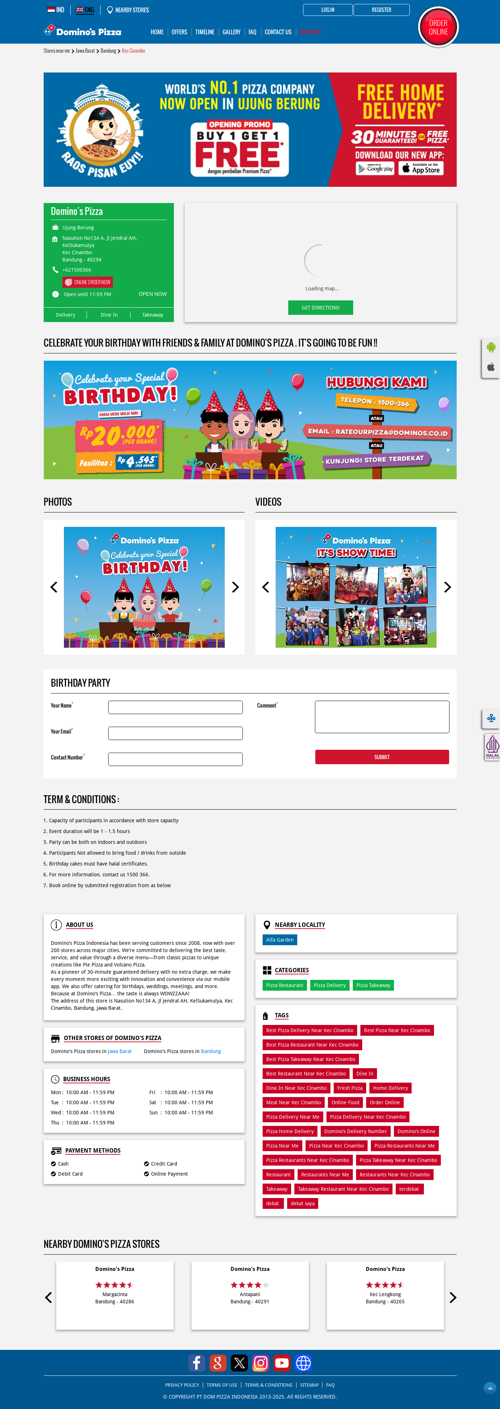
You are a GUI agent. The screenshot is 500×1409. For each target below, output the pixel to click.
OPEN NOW (153, 294)
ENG (85, 9)
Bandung (108, 50)
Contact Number (68, 757)
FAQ (330, 1385)
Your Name (62, 705)
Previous (54, 587)
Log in (327, 10)
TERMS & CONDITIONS (269, 1385)
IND (55, 9)
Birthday (310, 32)
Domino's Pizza (115, 1269)
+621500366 (76, 270)
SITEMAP (309, 1385)
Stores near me (57, 50)
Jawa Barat (85, 50)
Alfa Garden (280, 940)
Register (381, 10)
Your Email (62, 731)
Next (233, 587)
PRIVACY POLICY (182, 1385)
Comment (267, 705)
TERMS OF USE (222, 1385)
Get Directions (320, 308)
